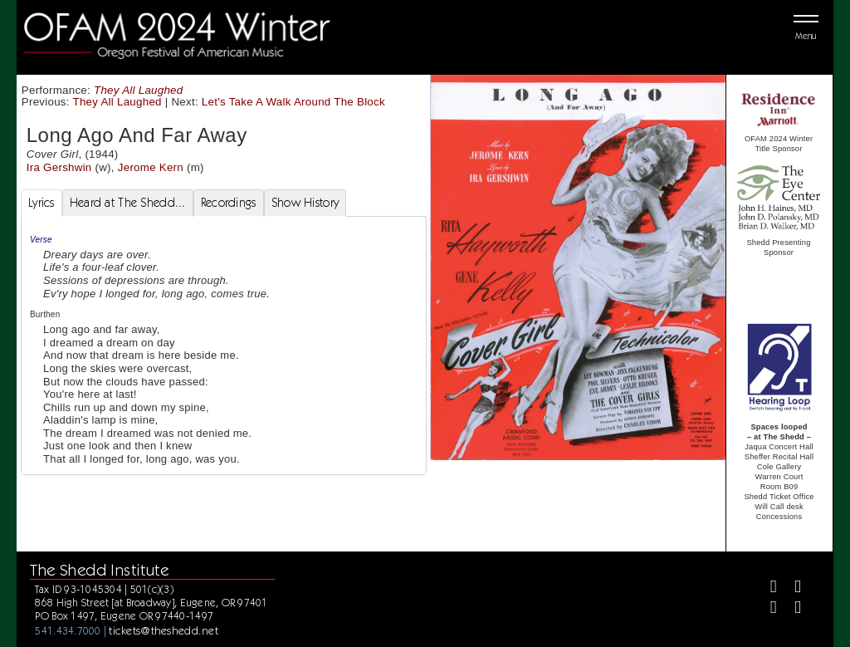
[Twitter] (790, 588)
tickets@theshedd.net (163, 630)
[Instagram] (766, 609)
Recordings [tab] (228, 202)
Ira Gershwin (59, 167)
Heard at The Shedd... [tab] (128, 202)
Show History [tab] (305, 202)
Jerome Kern (150, 167)
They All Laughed (138, 90)
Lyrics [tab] (41, 202)
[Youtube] (790, 609)
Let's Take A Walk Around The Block (293, 102)
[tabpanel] (224, 345)
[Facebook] (766, 588)
